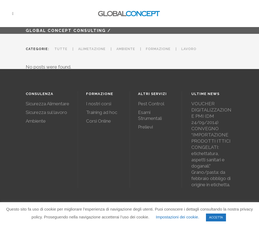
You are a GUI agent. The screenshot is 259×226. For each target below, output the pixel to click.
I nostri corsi (98, 103)
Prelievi (145, 127)
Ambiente (36, 121)
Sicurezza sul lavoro (46, 112)
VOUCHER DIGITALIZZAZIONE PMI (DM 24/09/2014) (211, 113)
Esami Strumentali (150, 115)
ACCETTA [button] (216, 217)
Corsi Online (98, 121)
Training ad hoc (101, 112)
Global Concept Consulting (66, 30)
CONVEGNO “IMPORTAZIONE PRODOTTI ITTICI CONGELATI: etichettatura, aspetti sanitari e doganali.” (211, 147)
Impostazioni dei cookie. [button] (177, 217)
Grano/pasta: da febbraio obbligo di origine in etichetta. (211, 178)
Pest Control (151, 103)
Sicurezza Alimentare (47, 103)
